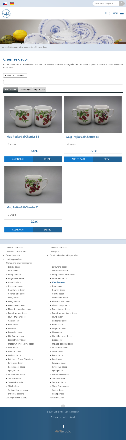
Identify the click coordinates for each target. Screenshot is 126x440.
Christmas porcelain (58, 247)
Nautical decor (14, 351)
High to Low (39, 89)
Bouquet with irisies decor (63, 274)
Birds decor (13, 270)
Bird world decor (59, 267)
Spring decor (57, 370)
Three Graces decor (60, 386)
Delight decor (14, 301)
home (4, 47)
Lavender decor (15, 332)
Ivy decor (12, 328)
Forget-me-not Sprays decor (64, 313)
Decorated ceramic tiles (16, 251)
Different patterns (16, 394)
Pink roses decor (15, 363)
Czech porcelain (72, 412)
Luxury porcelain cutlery (16, 397)
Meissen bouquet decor (62, 344)
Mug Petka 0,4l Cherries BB (23, 136)
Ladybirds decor (59, 328)
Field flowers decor (16, 305)
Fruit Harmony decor (17, 317)
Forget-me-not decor (17, 313)
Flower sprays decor (61, 305)
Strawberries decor (16, 374)
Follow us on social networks (63, 417)
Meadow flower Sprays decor (21, 344)
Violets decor (58, 390)
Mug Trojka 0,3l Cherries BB (82, 137)
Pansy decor (57, 355)
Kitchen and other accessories (20, 47)
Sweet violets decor (17, 382)
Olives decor (57, 351)
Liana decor (57, 332)
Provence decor (59, 363)
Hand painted (58, 394)
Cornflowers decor (16, 290)
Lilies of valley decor (17, 340)
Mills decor (13, 347)
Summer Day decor (60, 374)
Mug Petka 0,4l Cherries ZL (23, 207)
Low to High (25, 89)
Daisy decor (13, 297)
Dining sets (55, 251)
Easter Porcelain (13, 255)
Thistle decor (14, 386)
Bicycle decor (14, 267)
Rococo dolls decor (16, 367)
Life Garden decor (16, 336)
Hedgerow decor (59, 321)
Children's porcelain (14, 247)
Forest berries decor (61, 309)
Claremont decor (15, 286)
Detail (47, 159)
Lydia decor (57, 340)
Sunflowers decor (60, 378)
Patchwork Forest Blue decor (20, 359)
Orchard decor (14, 355)
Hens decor (13, 324)
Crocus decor (58, 294)
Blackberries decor (60, 270)
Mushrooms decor (60, 347)
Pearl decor (57, 359)
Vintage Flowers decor (18, 390)
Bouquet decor (14, 274)
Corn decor (57, 286)
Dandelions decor (60, 297)
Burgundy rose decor (17, 278)
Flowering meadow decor (19, 309)
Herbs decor (57, 324)
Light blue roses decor (62, 336)
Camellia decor (14, 282)
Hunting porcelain (13, 259)
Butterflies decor (59, 278)
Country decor (58, 290)
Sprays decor (13, 370)
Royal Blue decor (59, 367)
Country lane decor (16, 294)
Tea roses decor (59, 382)
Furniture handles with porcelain (64, 255)
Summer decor (14, 378)
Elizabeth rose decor (61, 301)
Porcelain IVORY (57, 397)
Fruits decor (57, 317)
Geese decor (13, 321)
